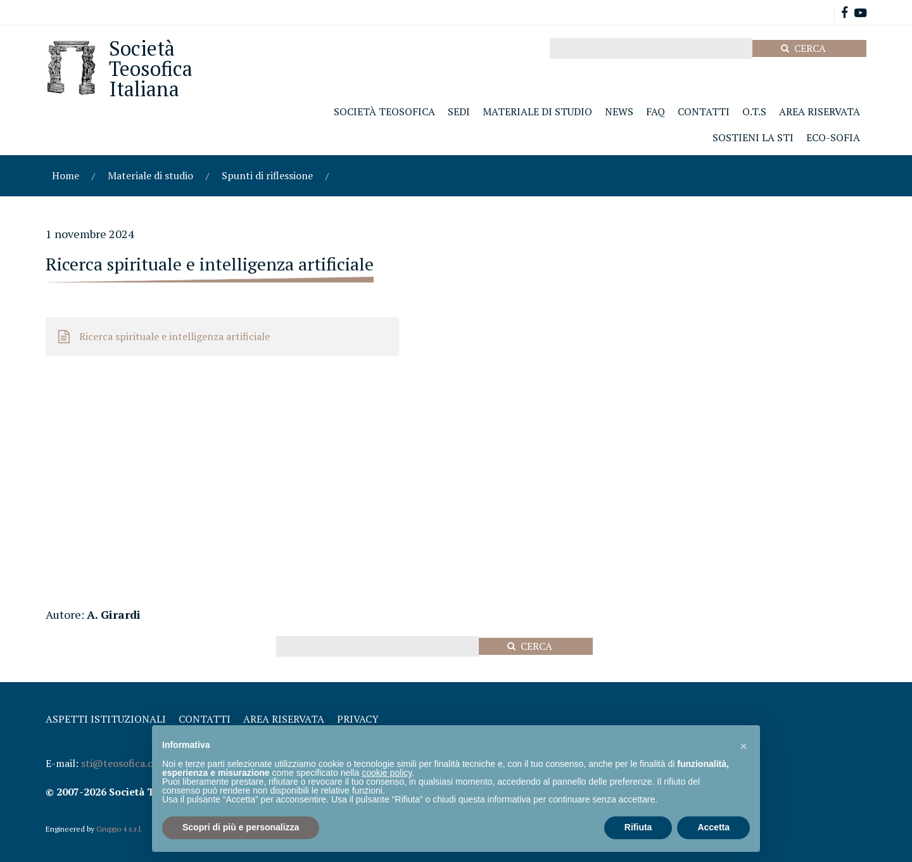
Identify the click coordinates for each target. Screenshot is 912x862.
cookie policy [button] (387, 773)
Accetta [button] (713, 827)
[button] (743, 745)
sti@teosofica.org (122, 763)
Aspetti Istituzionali (106, 719)
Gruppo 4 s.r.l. (119, 828)
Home (65, 175)
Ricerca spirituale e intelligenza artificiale (174, 336)
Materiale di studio (150, 175)
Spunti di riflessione (267, 175)
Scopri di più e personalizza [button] (240, 827)
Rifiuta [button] (638, 827)
